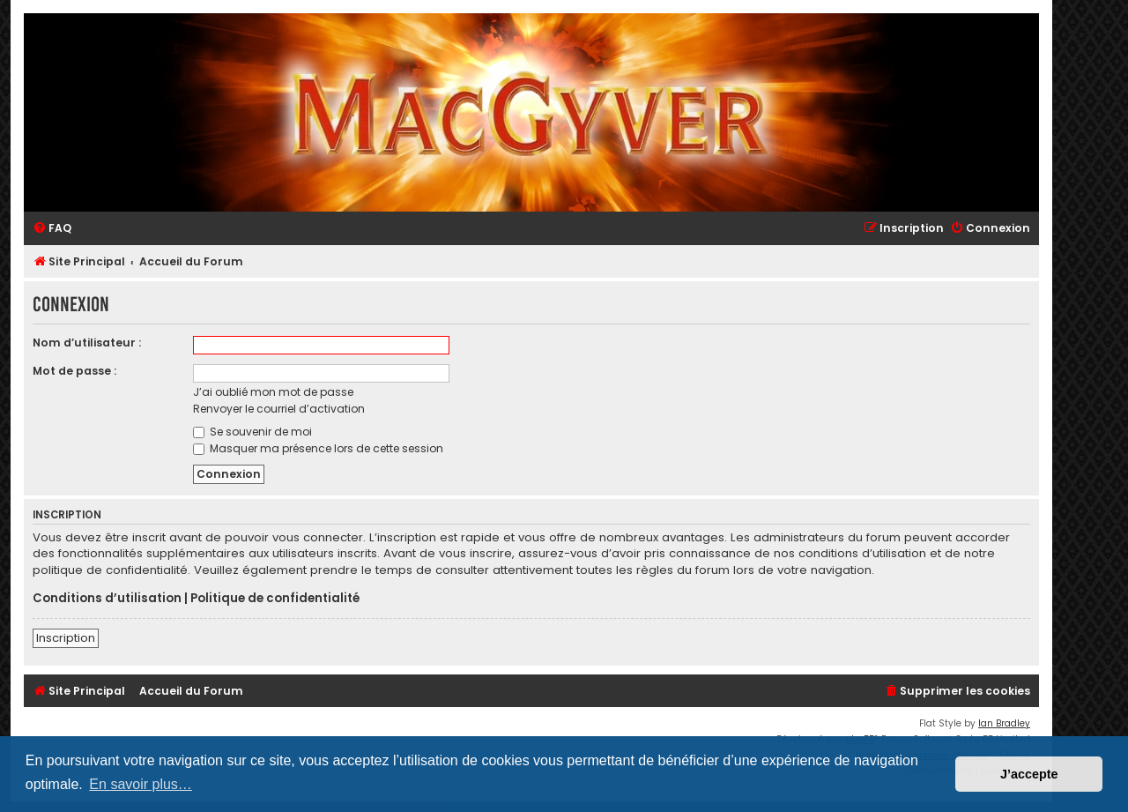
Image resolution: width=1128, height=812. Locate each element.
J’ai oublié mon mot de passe (273, 392)
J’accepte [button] (1029, 774)
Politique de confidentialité (275, 599)
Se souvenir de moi (252, 431)
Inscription (65, 637)
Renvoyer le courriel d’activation (279, 408)
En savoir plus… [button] (140, 784)
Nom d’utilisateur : (87, 342)
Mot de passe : (74, 370)
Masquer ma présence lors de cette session (318, 448)
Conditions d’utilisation (107, 599)
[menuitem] (52, 229)
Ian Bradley (1004, 723)
